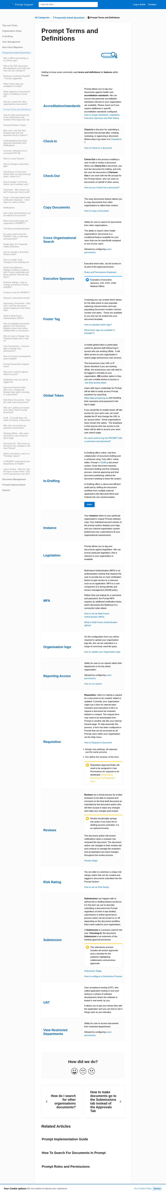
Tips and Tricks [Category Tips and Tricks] (9, 25)
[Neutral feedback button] (83, 1071)
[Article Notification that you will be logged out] (16, 381)
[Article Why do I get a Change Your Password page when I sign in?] (16, 338)
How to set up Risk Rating (96, 887)
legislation (107, 549)
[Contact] (152, 4)
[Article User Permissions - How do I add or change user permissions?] (16, 349)
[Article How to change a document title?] (16, 165)
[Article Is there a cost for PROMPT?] (16, 292)
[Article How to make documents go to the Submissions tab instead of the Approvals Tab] (16, 117)
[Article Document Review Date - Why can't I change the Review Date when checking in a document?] (16, 391)
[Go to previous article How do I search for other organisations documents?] (61, 1101)
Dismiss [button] (157, 1189)
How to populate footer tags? (98, 324)
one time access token (95, 382)
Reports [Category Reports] (6, 490)
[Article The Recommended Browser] (16, 228)
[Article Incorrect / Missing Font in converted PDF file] (16, 152)
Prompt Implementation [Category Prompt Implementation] (14, 485)
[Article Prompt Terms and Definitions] (16, 109)
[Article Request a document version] (16, 298)
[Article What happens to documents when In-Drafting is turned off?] (16, 94)
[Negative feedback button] (92, 1071)
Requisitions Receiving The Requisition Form (102, 778)
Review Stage (91, 860)
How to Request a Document (98, 742)
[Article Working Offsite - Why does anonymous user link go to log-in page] (16, 436)
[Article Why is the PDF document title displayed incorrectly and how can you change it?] (16, 68)
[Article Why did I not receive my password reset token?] (16, 427)
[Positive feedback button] (74, 1071)
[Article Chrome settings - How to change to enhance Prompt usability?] (16, 285)
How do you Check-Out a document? (102, 187)
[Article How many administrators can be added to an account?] (16, 214)
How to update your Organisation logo (102, 652)
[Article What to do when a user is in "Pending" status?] (16, 455)
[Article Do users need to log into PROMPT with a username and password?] (16, 237)
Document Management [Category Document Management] (14, 479)
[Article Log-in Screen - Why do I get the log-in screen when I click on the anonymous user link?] (16, 472)
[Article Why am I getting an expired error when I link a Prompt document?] (16, 410)
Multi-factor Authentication (96, 570)
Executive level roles (94, 263)
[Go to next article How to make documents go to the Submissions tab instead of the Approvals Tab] (104, 1101)
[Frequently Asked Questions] (69, 17)
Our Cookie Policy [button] (143, 1188)
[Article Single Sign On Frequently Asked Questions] (16, 245)
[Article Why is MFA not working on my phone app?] (16, 59)
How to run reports (93, 684)
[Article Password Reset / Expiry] (16, 125)
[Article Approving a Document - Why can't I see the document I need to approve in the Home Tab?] (16, 307)
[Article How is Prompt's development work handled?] (16, 357)
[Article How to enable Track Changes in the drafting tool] (16, 261)
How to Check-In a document (98, 148)
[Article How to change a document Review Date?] (16, 253)
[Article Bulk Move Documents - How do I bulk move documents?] (16, 401)
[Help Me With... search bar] (68, 4)
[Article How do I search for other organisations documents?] (16, 103)
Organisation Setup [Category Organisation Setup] (12, 31)
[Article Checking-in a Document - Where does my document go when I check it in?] (16, 174)
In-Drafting (103, 462)
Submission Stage (93, 971)
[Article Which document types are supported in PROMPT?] (16, 222)
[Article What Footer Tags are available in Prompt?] (16, 85)
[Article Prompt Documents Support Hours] (16, 365)
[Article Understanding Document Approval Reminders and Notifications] (16, 143)
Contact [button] (152, 4)
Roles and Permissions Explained (100, 272)
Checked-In (116, 139)
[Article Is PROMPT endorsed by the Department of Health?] (16, 463)
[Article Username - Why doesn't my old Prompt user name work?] (16, 191)
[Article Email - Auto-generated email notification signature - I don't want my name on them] (16, 200)
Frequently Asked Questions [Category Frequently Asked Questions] (16, 53)
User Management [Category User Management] (11, 42)
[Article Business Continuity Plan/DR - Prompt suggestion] (16, 77)
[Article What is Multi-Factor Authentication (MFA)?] (16, 317)
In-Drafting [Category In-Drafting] (7, 36)
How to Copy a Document (96, 211)
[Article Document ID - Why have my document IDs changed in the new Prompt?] (16, 446)
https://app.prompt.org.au (96, 398)
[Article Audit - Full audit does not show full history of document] (16, 419)
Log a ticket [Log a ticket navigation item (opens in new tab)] (139, 4)
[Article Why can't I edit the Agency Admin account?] (16, 373)
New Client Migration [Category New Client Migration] (12, 47)
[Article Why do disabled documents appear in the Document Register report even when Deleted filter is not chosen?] (16, 327)
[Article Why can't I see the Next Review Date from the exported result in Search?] (16, 133)
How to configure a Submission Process (103, 976)
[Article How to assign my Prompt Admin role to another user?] (16, 183)
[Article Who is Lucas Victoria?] (16, 158)
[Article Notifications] (16, 207)
